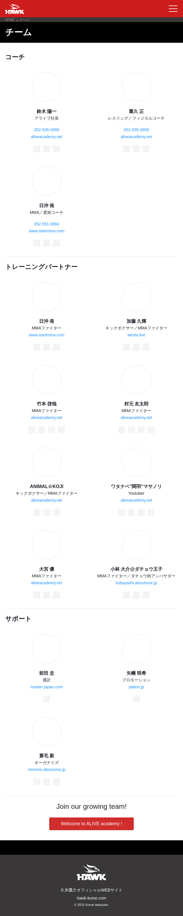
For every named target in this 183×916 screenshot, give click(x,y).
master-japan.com (46, 687)
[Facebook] (36, 148)
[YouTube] (61, 429)
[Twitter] (46, 148)
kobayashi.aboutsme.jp (136, 583)
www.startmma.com (46, 231)
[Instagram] (56, 148)
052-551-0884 (46, 224)
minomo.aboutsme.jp (46, 769)
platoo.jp (136, 687)
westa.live (136, 335)
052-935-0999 (46, 129)
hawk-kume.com (91, 898)
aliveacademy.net (46, 136)
